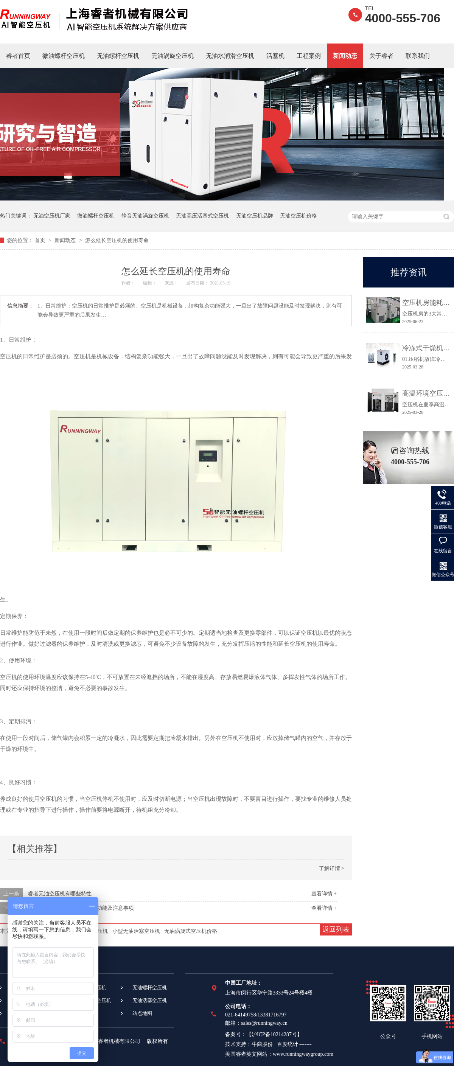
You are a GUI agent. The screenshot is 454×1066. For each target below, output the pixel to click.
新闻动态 (345, 56)
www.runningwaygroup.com (303, 1054)
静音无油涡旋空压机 (145, 216)
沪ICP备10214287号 (274, 1034)
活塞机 (275, 56)
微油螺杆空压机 (63, 56)
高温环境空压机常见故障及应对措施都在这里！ (426, 393)
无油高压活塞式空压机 (202, 216)
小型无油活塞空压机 (136, 931)
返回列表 (336, 929)
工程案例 (309, 56)
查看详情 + (324, 894)
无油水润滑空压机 (230, 56)
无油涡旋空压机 (172, 56)
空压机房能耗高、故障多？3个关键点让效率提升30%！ (426, 302)
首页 (41, 240)
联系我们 (418, 56)
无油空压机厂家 (51, 216)
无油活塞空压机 (149, 1000)
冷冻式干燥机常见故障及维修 (426, 348)
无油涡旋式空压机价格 (190, 931)
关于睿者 (381, 56)
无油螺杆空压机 (118, 56)
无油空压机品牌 (254, 216)
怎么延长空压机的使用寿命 (117, 240)
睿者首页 (18, 56)
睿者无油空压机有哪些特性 (60, 894)
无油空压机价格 (298, 216)
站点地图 (142, 1013)
